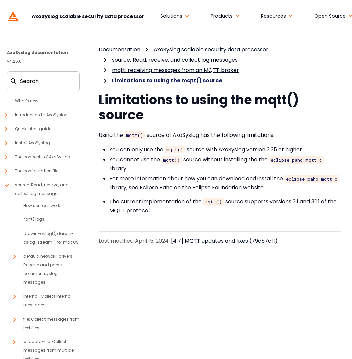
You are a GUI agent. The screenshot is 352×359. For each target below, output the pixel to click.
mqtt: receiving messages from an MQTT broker (175, 70)
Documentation (119, 49)
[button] (175, 16)
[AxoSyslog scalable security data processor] (74, 16)
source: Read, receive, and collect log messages (175, 60)
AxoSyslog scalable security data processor (211, 49)
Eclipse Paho (156, 187)
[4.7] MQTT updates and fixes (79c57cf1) (224, 241)
